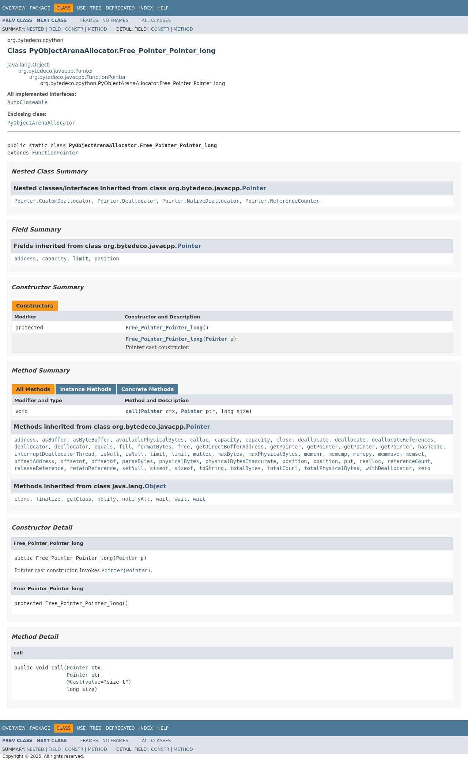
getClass (79, 499)
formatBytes (154, 447)
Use (81, 8)
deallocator (31, 447)
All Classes (156, 20)
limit (80, 258)
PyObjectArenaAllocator (41, 123)
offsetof (72, 461)
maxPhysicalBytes (273, 454)
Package (40, 8)
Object (155, 486)
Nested (35, 29)
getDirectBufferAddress (230, 447)
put (348, 461)
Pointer (254, 188)
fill (125, 447)
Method (97, 29)
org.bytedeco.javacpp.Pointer (55, 71)
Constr (74, 29)
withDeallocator (389, 468)
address (25, 258)
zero (424, 468)
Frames (89, 20)
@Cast (74, 682)
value (93, 682)
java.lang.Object (28, 65)
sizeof (159, 468)
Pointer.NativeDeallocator (200, 201)
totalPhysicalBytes (331, 468)
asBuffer (54, 440)
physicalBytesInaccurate (240, 461)
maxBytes (230, 454)
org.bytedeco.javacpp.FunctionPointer (77, 77)
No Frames (115, 20)
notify (107, 499)
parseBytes (137, 461)
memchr (313, 454)
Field (54, 29)
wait (162, 499)
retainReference (93, 468)
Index (146, 8)
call (132, 411)
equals (103, 447)
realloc (370, 461)
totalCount (282, 468)
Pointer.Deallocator (127, 201)
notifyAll (136, 499)
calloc (199, 440)
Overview (14, 8)
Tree (95, 8)
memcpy (362, 454)
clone (22, 499)
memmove (389, 454)
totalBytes (245, 468)
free (184, 447)
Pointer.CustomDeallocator (52, 201)
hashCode (430, 447)
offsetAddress (34, 461)
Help (163, 8)
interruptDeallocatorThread (54, 454)
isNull (110, 454)
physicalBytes (179, 461)
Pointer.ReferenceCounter (282, 201)
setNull (133, 468)
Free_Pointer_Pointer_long (164, 328)
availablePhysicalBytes (150, 440)
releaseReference (39, 468)
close (284, 440)
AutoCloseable (27, 102)
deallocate (313, 440)
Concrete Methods (147, 389)
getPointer (285, 447)
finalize (48, 499)
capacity (54, 258)
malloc (202, 454)
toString (211, 468)
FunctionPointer (55, 153)
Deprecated (120, 8)
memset (415, 454)
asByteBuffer (91, 440)
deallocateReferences (403, 440)
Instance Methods (85, 389)
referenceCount (408, 461)
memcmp (338, 454)
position (106, 258)
